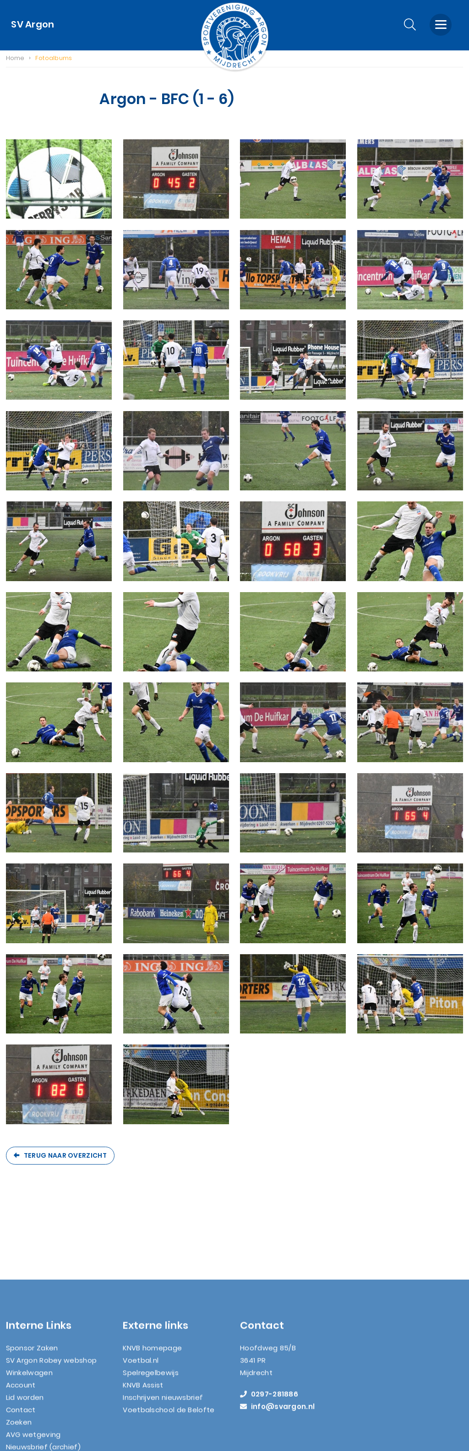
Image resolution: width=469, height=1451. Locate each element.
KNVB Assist (143, 1313)
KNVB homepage (152, 1276)
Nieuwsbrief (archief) (43, 1375)
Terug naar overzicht (65, 1157)
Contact (21, 1338)
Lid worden (25, 1325)
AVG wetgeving (33, 1363)
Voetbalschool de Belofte (168, 1338)
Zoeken (19, 1350)
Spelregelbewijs (151, 1301)
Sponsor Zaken (32, 1276)
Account (21, 1313)
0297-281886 (269, 1322)
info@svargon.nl (277, 1335)
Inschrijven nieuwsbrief (163, 1325)
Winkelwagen (29, 1301)
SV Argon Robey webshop (51, 1288)
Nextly (266, 1445)
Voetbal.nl (140, 1288)
